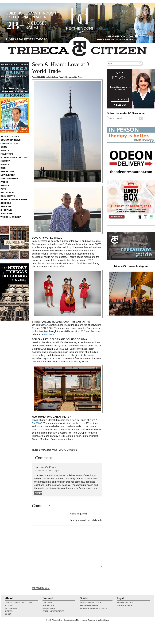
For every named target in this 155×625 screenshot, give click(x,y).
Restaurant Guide (91, 602)
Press (8, 611)
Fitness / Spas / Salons (13, 157)
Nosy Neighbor (9, 178)
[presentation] (56, 576)
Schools (5, 203)
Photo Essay (8, 192)
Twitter (47, 602)
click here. (49, 334)
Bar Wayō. (37, 423)
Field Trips (6, 154)
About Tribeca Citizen (18, 602)
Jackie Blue (75, 620)
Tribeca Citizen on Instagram (131, 266)
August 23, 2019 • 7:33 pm (46, 470)
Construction (9, 143)
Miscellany (7, 171)
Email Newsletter (53, 611)
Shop (8, 614)
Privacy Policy (126, 605)
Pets (3, 189)
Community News (10, 140)
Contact (10, 605)
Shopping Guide (89, 605)
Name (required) (78, 513)
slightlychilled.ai (103, 620)
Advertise (11, 608)
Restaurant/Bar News (13, 199)
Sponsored (7, 213)
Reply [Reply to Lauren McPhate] (38, 493)
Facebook (49, 605)
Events (4, 150)
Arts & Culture (9, 136)
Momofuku (71, 450)
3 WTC (42, 450)
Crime (3, 147)
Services (5, 206)
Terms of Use (125, 602)
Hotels (4, 164)
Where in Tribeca (10, 217)
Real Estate (7, 196)
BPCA (62, 450)
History (5, 161)
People (4, 185)
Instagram (49, 608)
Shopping (6, 210)
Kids (3, 168)
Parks (4, 182)
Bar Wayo (52, 450)
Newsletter (7, 175)
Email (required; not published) (86, 520)
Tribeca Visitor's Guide (94, 608)
